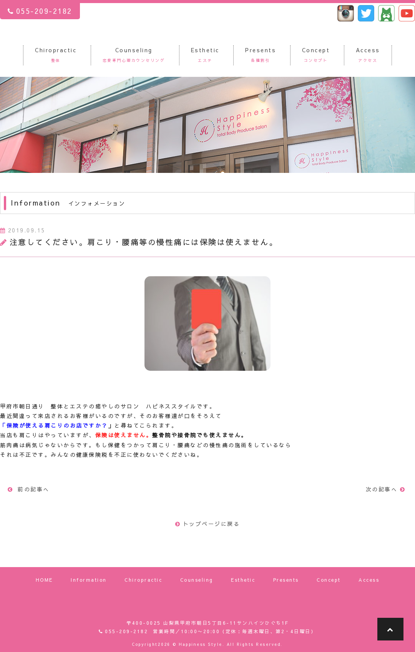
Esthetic (243, 580)
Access (369, 580)
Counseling (196, 580)
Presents (286, 580)
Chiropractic (143, 580)
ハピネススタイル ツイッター (366, 13)
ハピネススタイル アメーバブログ (386, 13)
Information (89, 580)
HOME (44, 580)
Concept (329, 580)
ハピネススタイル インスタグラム (345, 13)
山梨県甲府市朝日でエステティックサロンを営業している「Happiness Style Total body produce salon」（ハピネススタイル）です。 (207, 24)
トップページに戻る (207, 524)
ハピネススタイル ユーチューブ (406, 13)
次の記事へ (387, 489)
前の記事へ (29, 489)
